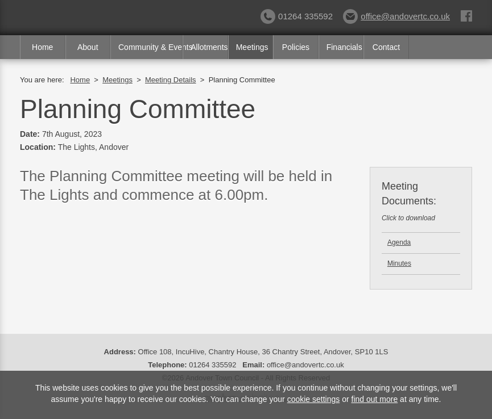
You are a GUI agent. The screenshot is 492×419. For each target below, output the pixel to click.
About (87, 47)
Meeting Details (170, 80)
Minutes (399, 263)
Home (42, 47)
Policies (295, 47)
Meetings (252, 47)
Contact (386, 47)
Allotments (209, 47)
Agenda (399, 242)
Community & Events (150, 47)
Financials (344, 47)
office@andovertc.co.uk (396, 16)
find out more (375, 399)
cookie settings (313, 399)
